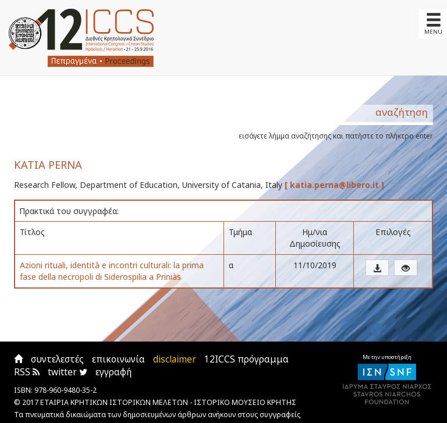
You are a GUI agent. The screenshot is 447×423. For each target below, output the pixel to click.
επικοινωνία (118, 359)
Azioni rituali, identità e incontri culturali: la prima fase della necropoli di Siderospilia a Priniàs (112, 271)
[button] (377, 268)
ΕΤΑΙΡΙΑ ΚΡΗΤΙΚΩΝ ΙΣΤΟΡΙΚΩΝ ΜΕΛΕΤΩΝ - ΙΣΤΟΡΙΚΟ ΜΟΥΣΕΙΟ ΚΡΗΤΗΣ (168, 402)
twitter (67, 372)
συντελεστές (57, 359)
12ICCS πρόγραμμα (246, 359)
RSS (27, 372)
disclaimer (174, 359)
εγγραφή (113, 372)
